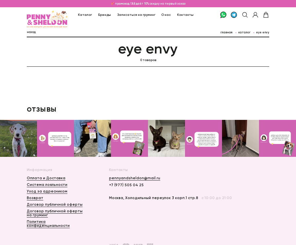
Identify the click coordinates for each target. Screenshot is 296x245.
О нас (166, 15)
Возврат (35, 197)
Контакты (185, 15)
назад (31, 32)
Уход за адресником (47, 191)
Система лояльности (47, 184)
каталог (244, 32)
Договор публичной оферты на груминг (55, 213)
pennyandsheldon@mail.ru (134, 178)
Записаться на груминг (136, 15)
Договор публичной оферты (55, 204)
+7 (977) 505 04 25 (126, 185)
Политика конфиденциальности (48, 223)
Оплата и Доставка (46, 178)
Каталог (85, 15)
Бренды (104, 15)
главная (226, 32)
